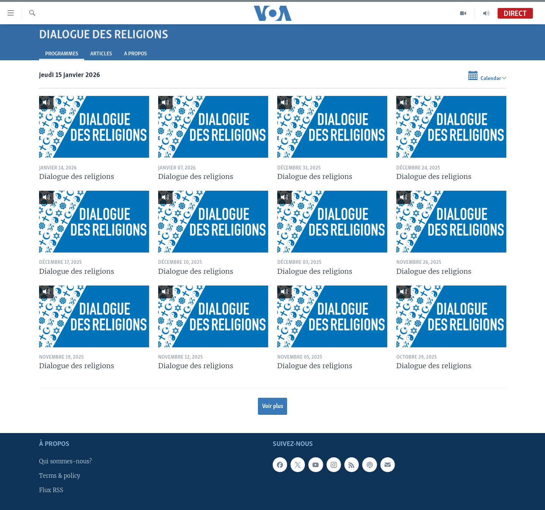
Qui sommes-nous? (65, 461)
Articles (101, 54)
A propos (135, 54)
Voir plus (272, 406)
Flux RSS (51, 490)
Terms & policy (59, 476)
